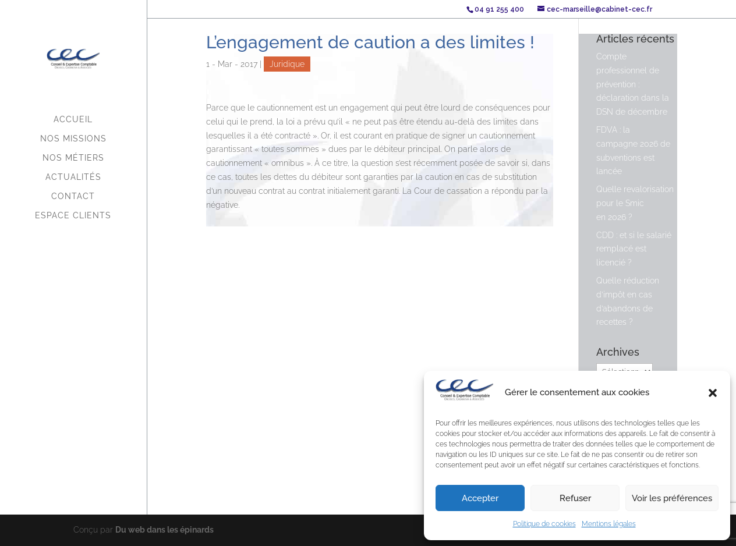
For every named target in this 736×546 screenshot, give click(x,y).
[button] (713, 393)
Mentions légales (609, 524)
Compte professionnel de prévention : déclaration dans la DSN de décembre (632, 84)
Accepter (480, 498)
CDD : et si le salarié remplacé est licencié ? (633, 249)
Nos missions (73, 138)
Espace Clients (73, 215)
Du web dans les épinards (164, 529)
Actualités (73, 177)
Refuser (575, 498)
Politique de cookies (544, 524)
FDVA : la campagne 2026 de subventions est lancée (633, 150)
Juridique (287, 64)
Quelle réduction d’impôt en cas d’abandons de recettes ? (627, 301)
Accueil (73, 119)
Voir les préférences (672, 498)
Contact (73, 196)
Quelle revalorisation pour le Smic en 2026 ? (635, 203)
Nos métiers (73, 158)
